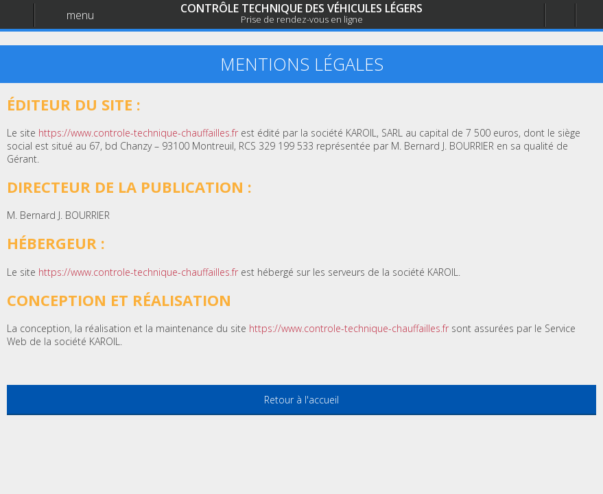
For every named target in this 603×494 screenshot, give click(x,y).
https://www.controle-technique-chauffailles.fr (349, 328)
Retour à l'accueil (301, 399)
